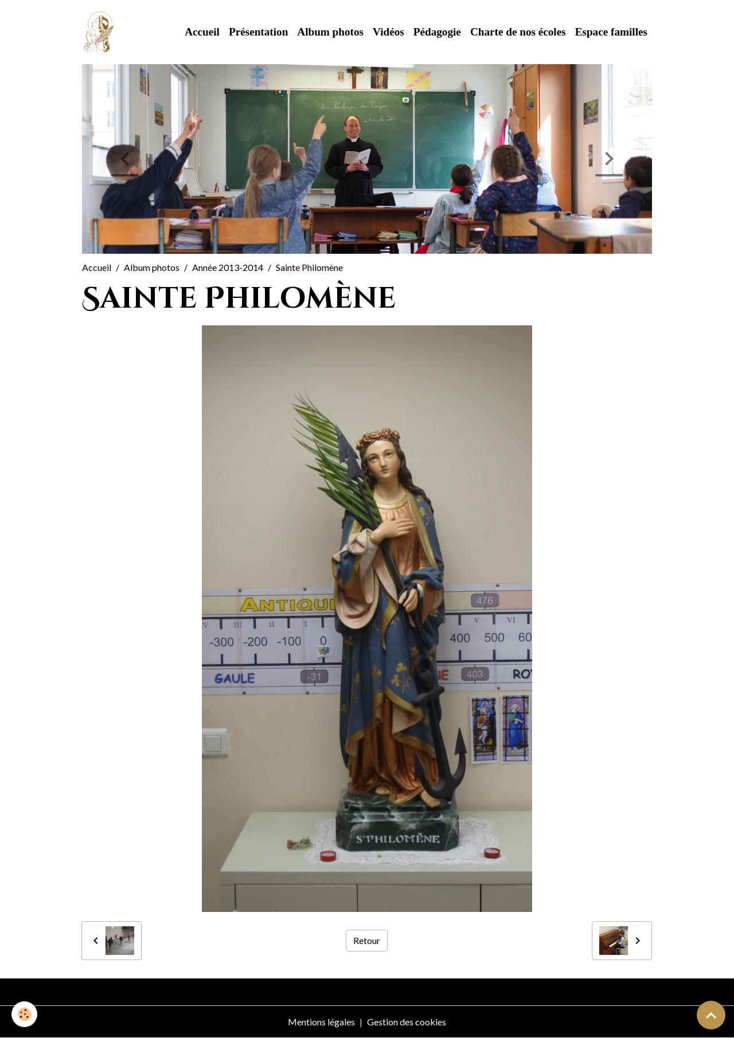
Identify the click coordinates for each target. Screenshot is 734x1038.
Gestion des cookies (406, 1021)
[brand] (101, 32)
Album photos (330, 32)
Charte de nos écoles (518, 32)
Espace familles (611, 32)
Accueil (202, 32)
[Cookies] (24, 1014)
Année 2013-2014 (227, 267)
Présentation (258, 32)
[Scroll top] (711, 1015)
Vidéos (388, 32)
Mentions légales (321, 1021)
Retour (366, 940)
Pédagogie (437, 32)
